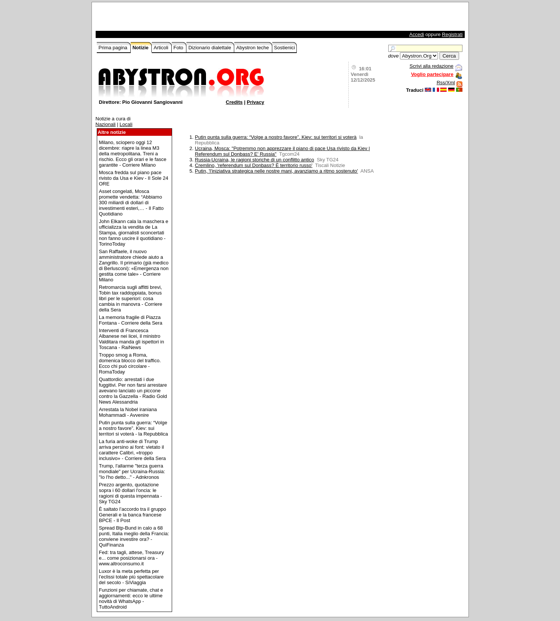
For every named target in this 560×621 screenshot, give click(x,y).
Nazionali (106, 124)
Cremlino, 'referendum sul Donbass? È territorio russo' (254, 165)
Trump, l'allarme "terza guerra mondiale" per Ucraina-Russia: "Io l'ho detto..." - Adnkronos (132, 471)
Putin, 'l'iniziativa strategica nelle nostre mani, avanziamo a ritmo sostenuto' (276, 171)
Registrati (452, 34)
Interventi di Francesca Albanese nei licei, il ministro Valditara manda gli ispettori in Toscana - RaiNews (131, 339)
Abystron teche (253, 47)
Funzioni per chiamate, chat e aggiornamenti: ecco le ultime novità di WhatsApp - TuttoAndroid (131, 598)
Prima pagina (114, 47)
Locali (126, 124)
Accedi (416, 34)
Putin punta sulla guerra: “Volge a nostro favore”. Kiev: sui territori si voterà (276, 137)
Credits (234, 102)
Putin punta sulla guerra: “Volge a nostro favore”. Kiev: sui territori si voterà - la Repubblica (133, 428)
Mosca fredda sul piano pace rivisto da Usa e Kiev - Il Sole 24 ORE (133, 178)
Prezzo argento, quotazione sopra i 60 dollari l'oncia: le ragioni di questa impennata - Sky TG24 (130, 493)
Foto (179, 47)
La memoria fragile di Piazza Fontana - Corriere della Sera (130, 320)
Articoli (162, 47)
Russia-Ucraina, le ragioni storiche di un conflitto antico (254, 159)
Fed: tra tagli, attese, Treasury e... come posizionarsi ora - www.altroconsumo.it (131, 558)
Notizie (141, 47)
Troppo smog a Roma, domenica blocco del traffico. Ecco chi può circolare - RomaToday (130, 363)
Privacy (255, 102)
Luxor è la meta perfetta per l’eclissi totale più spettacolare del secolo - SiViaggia (131, 576)
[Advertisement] (185, 18)
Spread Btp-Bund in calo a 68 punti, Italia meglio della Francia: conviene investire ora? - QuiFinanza (134, 536)
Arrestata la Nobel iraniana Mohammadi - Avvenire (128, 412)
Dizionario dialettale (210, 47)
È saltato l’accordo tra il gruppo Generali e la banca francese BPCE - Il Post (132, 514)
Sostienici (284, 47)
